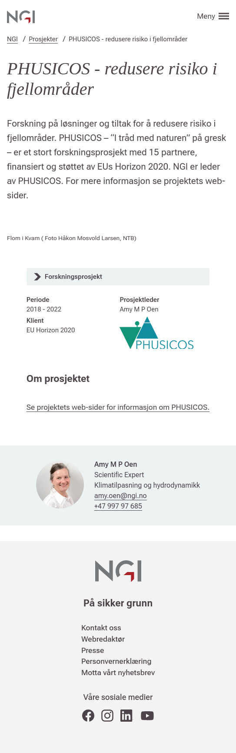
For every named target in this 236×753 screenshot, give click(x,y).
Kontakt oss (101, 627)
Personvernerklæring (116, 661)
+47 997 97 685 (118, 506)
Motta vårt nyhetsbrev (118, 672)
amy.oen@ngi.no (120, 496)
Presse (92, 650)
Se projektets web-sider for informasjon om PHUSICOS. (118, 407)
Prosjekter (43, 39)
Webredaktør (103, 639)
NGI (12, 39)
